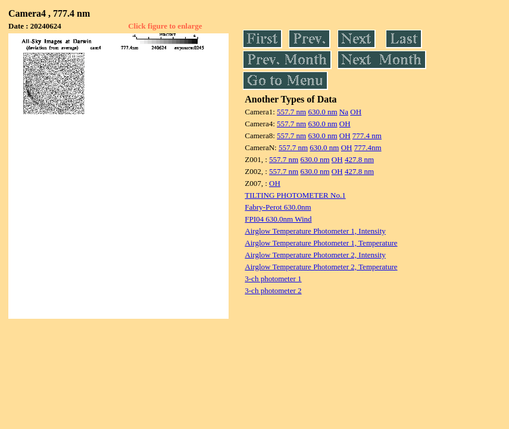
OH (355, 111)
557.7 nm (291, 111)
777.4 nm (367, 135)
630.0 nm (322, 111)
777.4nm (368, 147)
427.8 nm (359, 159)
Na (343, 111)
